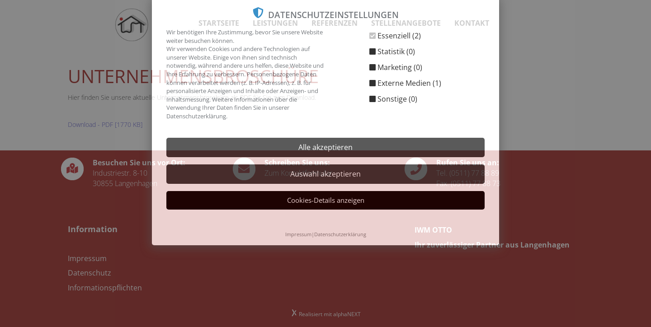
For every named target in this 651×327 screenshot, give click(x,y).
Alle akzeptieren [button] (325, 147)
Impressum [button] (298, 234)
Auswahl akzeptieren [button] (325, 174)
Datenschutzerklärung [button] (340, 234)
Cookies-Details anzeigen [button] (325, 200)
